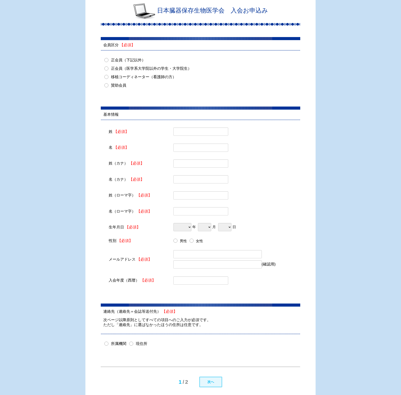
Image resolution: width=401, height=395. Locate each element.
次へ (210, 382)
